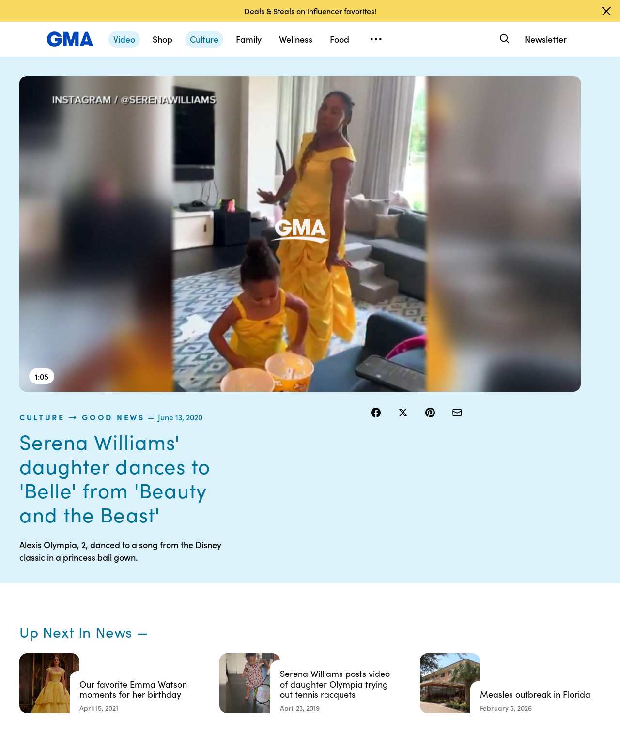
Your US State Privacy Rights (380, 568)
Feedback (374, 651)
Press (367, 633)
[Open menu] (376, 39)
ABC (441, 598)
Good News (462, 82)
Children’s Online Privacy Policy (310, 655)
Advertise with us (310, 677)
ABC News (450, 581)
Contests (297, 563)
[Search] (503, 39)
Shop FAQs (450, 563)
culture (391, 82)
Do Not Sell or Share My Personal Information (314, 624)
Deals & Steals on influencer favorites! (310, 10)
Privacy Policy (305, 598)
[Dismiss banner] (606, 11)
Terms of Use (304, 581)
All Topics (448, 633)
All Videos (449, 616)
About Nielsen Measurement (380, 611)
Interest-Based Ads (389, 590)
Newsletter (546, 39)
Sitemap (522, 563)
